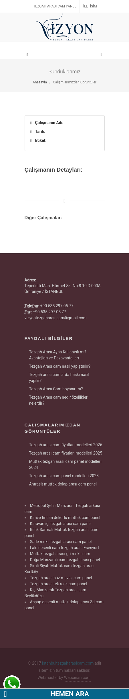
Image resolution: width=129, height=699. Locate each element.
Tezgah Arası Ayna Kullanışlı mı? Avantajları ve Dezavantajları (57, 355)
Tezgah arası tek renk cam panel (58, 583)
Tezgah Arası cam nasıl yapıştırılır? (60, 366)
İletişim (90, 6)
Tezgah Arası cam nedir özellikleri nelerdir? (59, 400)
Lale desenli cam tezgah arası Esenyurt (64, 547)
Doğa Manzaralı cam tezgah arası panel (65, 559)
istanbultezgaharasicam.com (68, 663)
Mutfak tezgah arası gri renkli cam (60, 553)
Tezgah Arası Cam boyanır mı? (56, 389)
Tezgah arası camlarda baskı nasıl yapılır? (59, 377)
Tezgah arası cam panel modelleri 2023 (64, 475)
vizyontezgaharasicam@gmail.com (56, 318)
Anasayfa (40, 82)
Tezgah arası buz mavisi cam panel (61, 577)
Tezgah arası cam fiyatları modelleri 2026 (65, 444)
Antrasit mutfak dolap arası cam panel (63, 484)
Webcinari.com (77, 677)
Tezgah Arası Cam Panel (54, 6)
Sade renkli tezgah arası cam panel (61, 541)
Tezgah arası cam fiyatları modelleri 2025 (65, 453)
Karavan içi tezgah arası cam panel (61, 523)
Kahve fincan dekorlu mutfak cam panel (65, 517)
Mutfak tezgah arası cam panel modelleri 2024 (65, 464)
